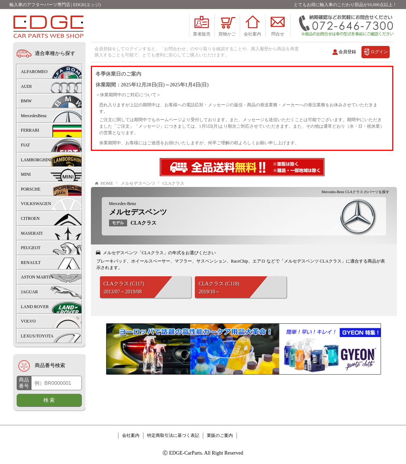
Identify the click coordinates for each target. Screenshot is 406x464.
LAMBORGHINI (36, 159)
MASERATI (32, 233)
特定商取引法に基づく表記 (173, 435)
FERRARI (30, 130)
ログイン (379, 51)
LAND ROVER (35, 306)
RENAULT (31, 262)
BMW (26, 100)
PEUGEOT (31, 247)
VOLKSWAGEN (36, 203)
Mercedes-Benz (122, 203)
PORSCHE (31, 189)
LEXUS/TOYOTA (37, 336)
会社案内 (130, 435)
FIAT (25, 145)
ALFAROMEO (34, 71)
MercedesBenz (34, 115)
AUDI (26, 86)
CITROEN (30, 218)
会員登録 (347, 51)
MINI (26, 174)
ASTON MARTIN (37, 277)
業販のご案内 (220, 435)
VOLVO (28, 321)
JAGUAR (29, 291)
